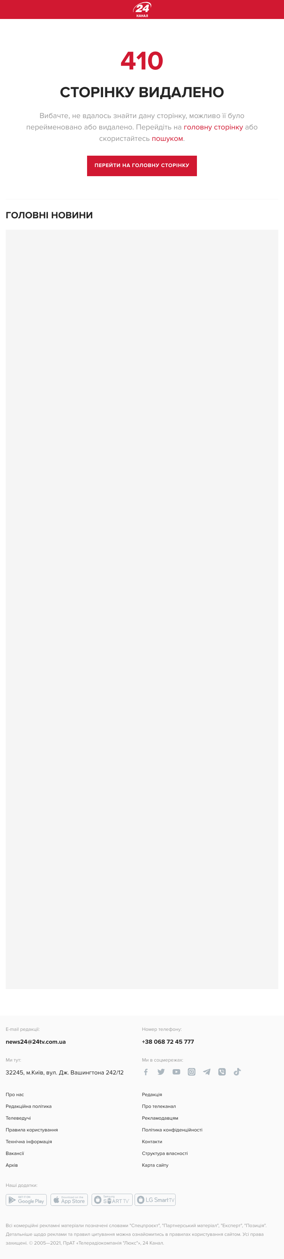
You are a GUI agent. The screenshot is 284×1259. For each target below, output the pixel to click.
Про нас (15, 1094)
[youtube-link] (176, 1072)
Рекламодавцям (160, 1118)
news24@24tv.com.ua (36, 1042)
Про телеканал (159, 1106)
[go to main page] (142, 166)
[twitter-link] (161, 1072)
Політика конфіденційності (172, 1130)
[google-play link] (26, 1199)
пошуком (167, 138)
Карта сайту (155, 1165)
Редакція (152, 1094)
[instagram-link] (191, 1072)
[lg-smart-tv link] (155, 1199)
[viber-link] (222, 1072)
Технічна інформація (29, 1141)
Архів (12, 1165)
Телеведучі (18, 1118)
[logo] (142, 9)
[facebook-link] (146, 1072)
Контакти (152, 1141)
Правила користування (32, 1130)
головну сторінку (213, 127)
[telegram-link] (207, 1072)
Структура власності (165, 1153)
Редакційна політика (29, 1106)
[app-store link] (69, 1200)
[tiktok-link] (237, 1072)
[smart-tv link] (112, 1199)
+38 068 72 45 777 (168, 1042)
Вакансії (15, 1153)
